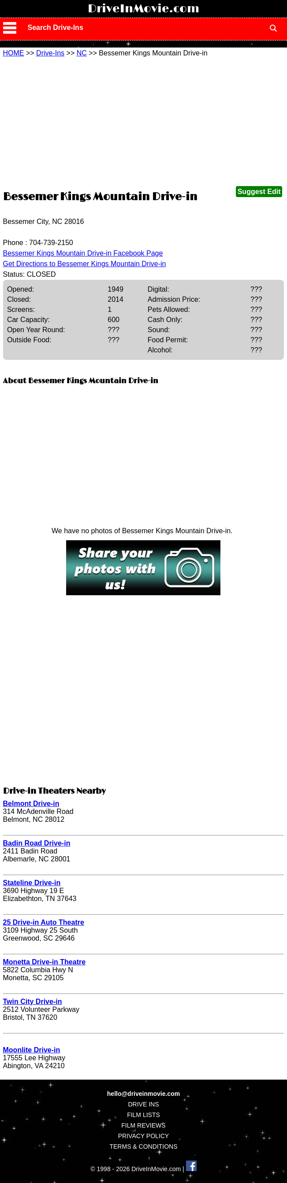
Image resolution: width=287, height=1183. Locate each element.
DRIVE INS (143, 1104)
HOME (13, 53)
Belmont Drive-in (31, 803)
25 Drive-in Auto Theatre (43, 922)
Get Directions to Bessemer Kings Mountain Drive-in (84, 263)
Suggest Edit (259, 191)
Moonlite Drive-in (31, 1050)
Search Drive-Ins (55, 27)
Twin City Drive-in (32, 1001)
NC (82, 53)
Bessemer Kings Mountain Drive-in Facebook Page (83, 253)
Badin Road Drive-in (37, 843)
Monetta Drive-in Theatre (44, 962)
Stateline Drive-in (32, 882)
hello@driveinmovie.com (143, 1093)
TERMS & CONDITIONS (143, 1146)
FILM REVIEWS (143, 1125)
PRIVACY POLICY (143, 1135)
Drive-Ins (50, 53)
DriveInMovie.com (143, 9)
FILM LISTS (143, 1114)
